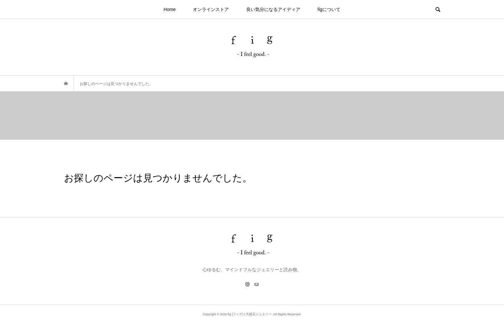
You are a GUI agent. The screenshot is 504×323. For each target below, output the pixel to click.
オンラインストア (211, 9)
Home (170, 9)
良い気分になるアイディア (273, 9)
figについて (329, 9)
